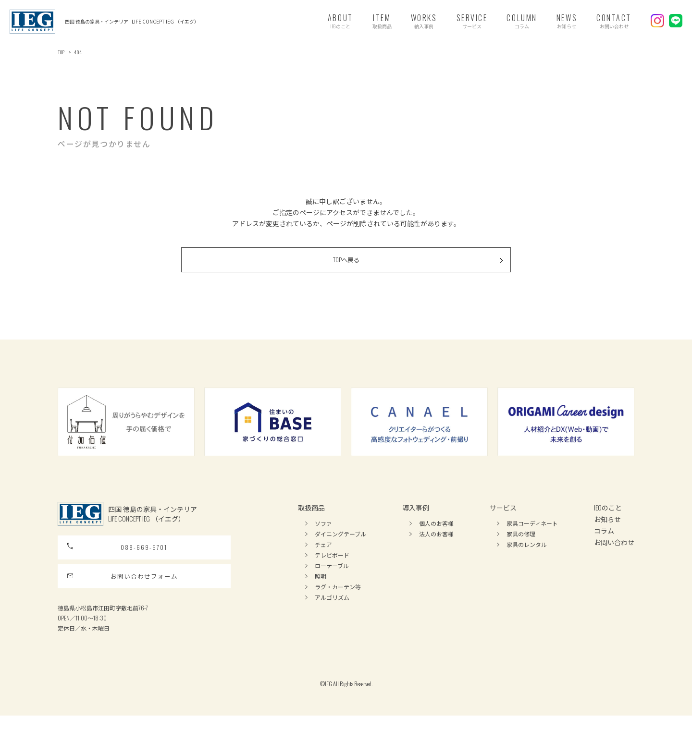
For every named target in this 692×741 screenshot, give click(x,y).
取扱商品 (311, 519)
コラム (604, 542)
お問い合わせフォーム (123, 598)
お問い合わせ (614, 554)
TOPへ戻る (397, 269)
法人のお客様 (436, 546)
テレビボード (332, 567)
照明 (320, 588)
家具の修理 (521, 546)
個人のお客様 (436, 535)
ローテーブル (332, 577)
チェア (323, 556)
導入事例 (415, 519)
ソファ (323, 535)
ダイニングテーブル (340, 546)
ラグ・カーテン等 (338, 599)
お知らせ (607, 531)
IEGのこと (608, 519)
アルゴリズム (332, 609)
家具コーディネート (532, 535)
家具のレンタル (527, 556)
